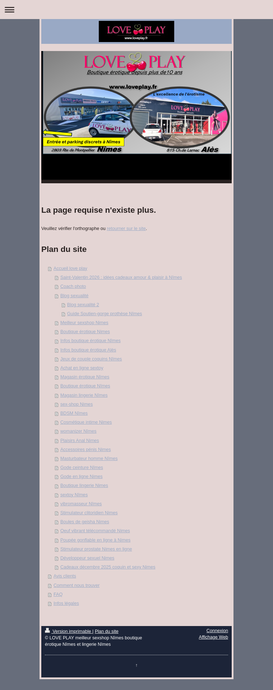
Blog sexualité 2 (83, 304)
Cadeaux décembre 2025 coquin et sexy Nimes (108, 567)
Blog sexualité (74, 295)
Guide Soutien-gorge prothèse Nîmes (104, 313)
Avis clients (65, 576)
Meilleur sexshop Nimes (84, 322)
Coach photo (73, 286)
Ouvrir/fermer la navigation (136, 9)
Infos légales (66, 603)
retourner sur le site (126, 228)
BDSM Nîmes (74, 413)
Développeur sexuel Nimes (87, 558)
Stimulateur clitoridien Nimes (89, 512)
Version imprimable (68, 631)
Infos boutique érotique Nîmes (90, 340)
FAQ (58, 594)
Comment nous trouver (77, 585)
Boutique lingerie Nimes (84, 485)
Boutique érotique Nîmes (85, 385)
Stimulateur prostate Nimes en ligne (96, 549)
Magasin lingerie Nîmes (84, 395)
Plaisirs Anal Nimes (79, 440)
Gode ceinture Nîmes (81, 467)
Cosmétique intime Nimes (86, 422)
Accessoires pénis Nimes (85, 449)
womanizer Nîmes (78, 431)
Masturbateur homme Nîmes (89, 458)
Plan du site (107, 631)
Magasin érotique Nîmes (85, 377)
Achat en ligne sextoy (81, 368)
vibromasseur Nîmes (81, 503)
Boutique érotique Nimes (85, 331)
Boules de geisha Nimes (84, 521)
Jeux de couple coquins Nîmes (91, 359)
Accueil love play (70, 268)
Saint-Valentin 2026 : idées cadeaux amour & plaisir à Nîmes (121, 277)
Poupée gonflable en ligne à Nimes (95, 540)
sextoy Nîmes (74, 494)
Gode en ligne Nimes (81, 476)
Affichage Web (213, 637)
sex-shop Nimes (76, 404)
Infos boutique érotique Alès (88, 350)
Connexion (217, 630)
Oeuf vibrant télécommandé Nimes (95, 530)
